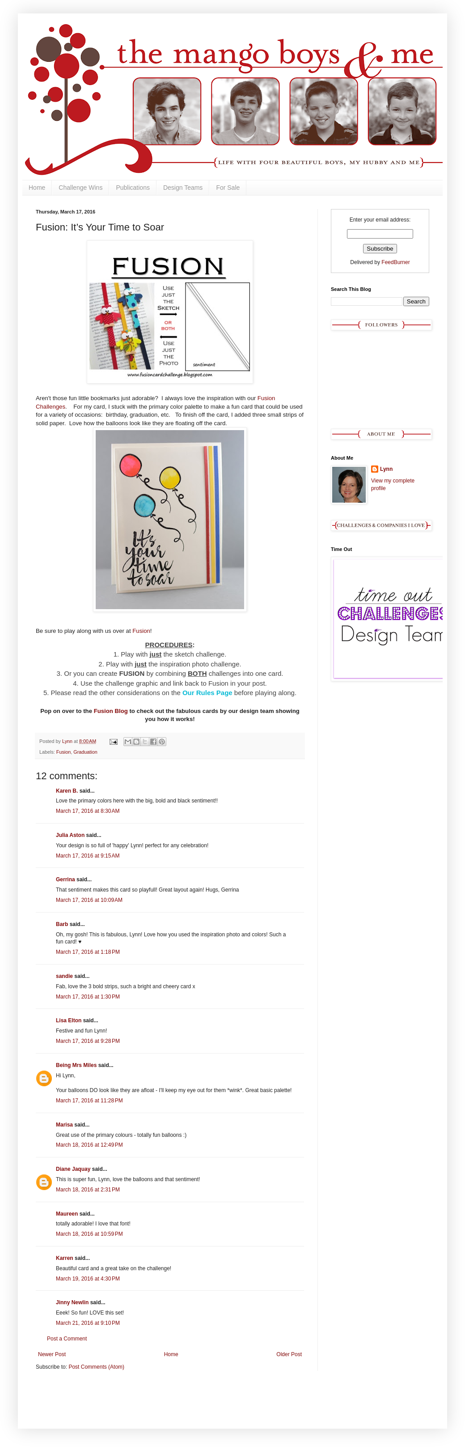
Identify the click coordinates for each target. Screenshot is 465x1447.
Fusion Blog (111, 711)
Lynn (386, 469)
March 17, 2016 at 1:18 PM (88, 952)
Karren (64, 1258)
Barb (62, 924)
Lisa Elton (68, 1020)
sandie (64, 976)
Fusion (141, 630)
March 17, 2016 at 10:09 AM (89, 900)
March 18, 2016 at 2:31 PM (88, 1190)
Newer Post (52, 1354)
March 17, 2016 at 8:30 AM (87, 811)
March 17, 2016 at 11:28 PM (89, 1100)
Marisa (64, 1125)
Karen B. (67, 791)
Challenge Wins (80, 187)
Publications (133, 187)
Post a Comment (67, 1339)
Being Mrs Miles (76, 1065)
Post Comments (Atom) (96, 1367)
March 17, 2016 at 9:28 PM (88, 1041)
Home (37, 187)
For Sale (228, 187)
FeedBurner (395, 262)
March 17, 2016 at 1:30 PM (88, 997)
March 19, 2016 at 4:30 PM (88, 1279)
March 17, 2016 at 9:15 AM (87, 856)
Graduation (85, 752)
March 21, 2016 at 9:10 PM (88, 1323)
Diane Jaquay (73, 1169)
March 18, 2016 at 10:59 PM (89, 1234)
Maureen (67, 1214)
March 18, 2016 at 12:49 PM (89, 1145)
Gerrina (65, 879)
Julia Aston (70, 835)
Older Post (289, 1354)
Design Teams (183, 187)
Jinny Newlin (72, 1302)
